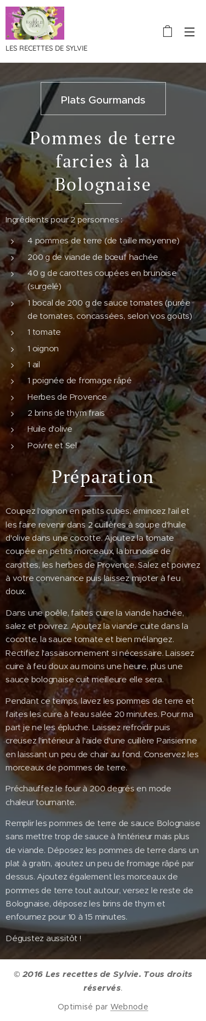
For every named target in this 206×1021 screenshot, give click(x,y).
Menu (189, 31)
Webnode (129, 1007)
